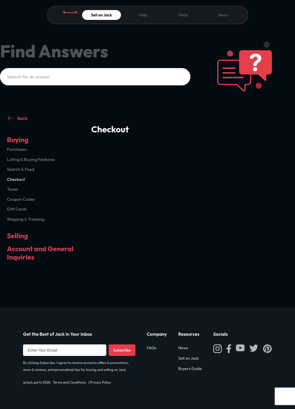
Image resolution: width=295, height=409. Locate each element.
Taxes (12, 189)
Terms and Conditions (69, 382)
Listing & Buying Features (31, 159)
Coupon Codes (21, 199)
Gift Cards (17, 209)
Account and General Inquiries (40, 252)
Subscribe (122, 350)
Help (143, 15)
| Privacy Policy (99, 382)
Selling (17, 235)
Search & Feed (20, 169)
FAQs (183, 15)
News (223, 15)
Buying (18, 139)
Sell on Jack (101, 15)
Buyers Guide (190, 368)
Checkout (16, 179)
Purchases (17, 149)
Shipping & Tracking (25, 219)
